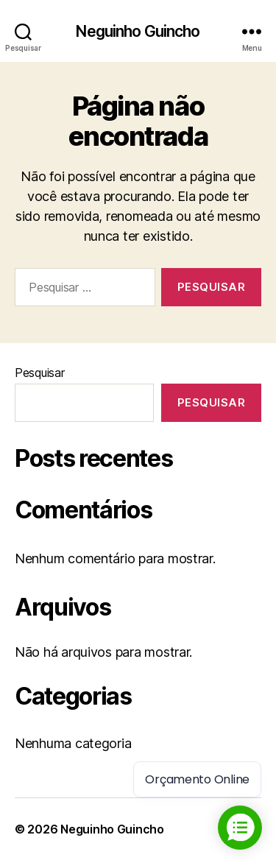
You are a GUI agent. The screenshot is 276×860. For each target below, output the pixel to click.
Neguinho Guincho (137, 31)
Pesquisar (40, 372)
